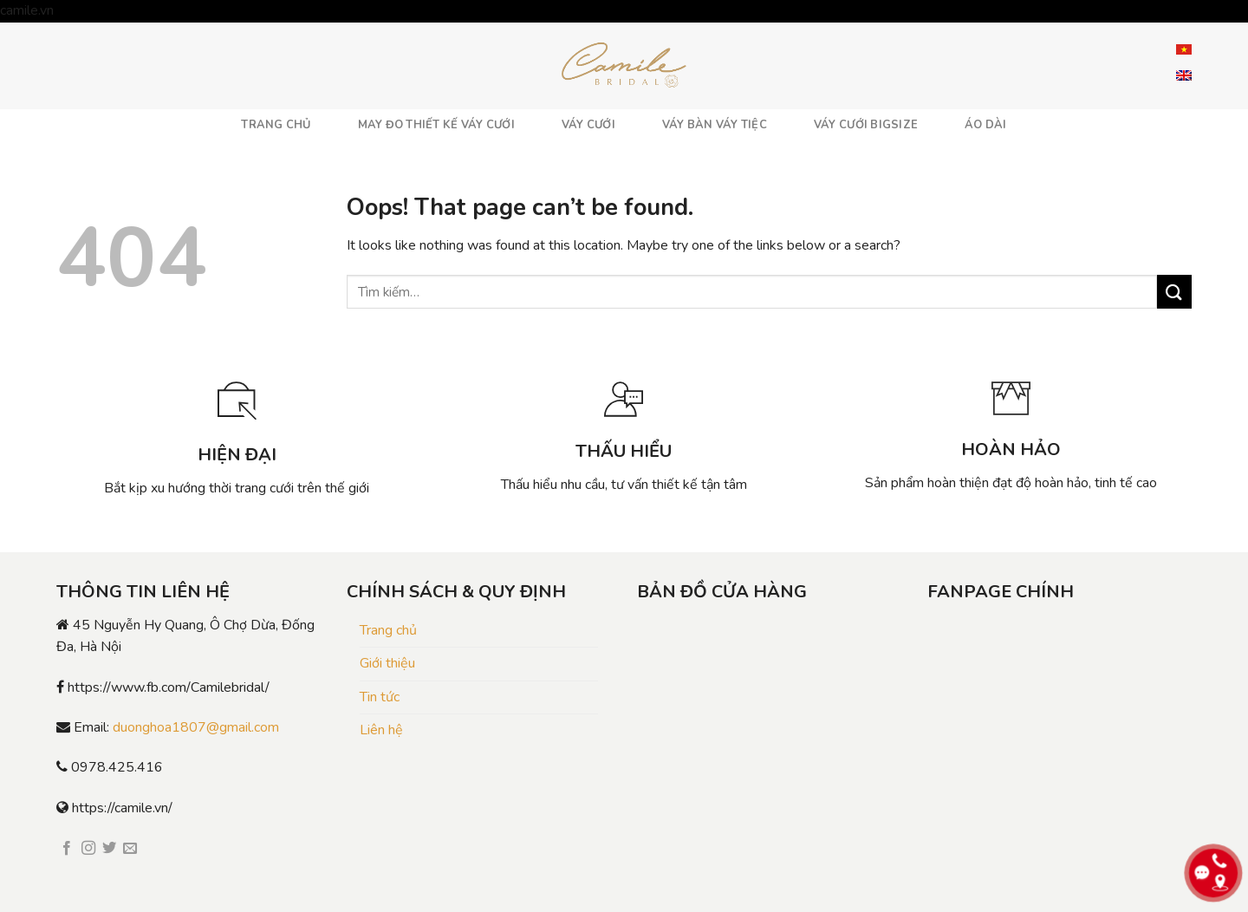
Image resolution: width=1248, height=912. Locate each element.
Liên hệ (381, 729)
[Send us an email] (130, 849)
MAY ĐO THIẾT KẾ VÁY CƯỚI (436, 125)
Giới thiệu (387, 663)
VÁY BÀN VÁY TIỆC (714, 125)
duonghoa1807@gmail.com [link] (196, 727)
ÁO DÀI (986, 125)
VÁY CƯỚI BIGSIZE (866, 125)
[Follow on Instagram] (88, 849)
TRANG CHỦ (275, 125)
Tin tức (380, 697)
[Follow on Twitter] (109, 849)
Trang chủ (388, 630)
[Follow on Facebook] (67, 849)
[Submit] (1174, 292)
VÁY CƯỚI (588, 125)
